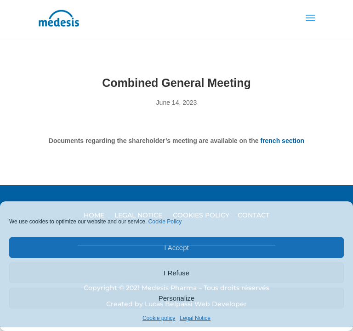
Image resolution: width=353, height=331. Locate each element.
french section (282, 140)
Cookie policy (158, 318)
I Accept (176, 247)
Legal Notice (195, 318)
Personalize (176, 298)
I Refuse (176, 273)
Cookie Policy (165, 221)
